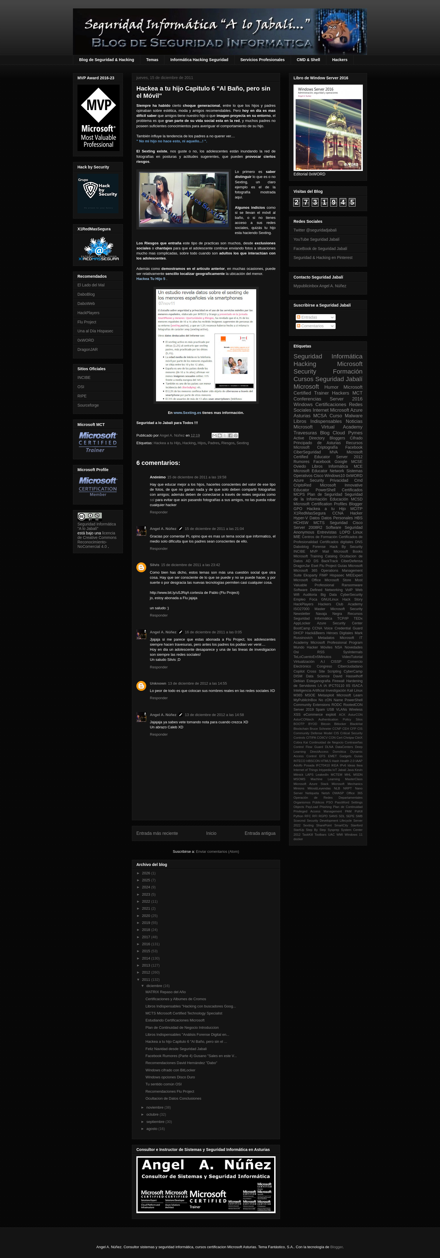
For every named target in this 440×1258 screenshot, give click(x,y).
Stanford (357, 825)
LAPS (310, 774)
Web (359, 590)
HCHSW (301, 522)
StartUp (299, 829)
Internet (321, 410)
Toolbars (320, 834)
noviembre (155, 1107)
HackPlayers (88, 313)
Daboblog (301, 547)
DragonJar (302, 566)
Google (340, 461)
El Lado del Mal (91, 285)
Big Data (328, 595)
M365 (298, 695)
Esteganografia (319, 681)
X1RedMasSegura (310, 513)
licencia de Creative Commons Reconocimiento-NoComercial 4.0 (96, 540)
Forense (319, 547)
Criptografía (327, 447)
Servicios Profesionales (262, 59)
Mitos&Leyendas (319, 788)
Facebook (354, 447)
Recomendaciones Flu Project (169, 1091)
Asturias (302, 415)
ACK (342, 714)
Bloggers (337, 438)
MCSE (357, 461)
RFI (314, 816)
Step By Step (316, 829)
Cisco (319, 475)
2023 (146, 894)
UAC (331, 834)
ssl (152, 500)
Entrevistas (326, 532)
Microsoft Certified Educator (328, 454)
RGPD (322, 816)
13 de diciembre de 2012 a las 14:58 (214, 715)
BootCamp (302, 628)
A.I (322, 662)
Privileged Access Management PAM (323, 811)
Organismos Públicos (309, 802)
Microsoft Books (348, 551)
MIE (297, 536)
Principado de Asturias (317, 443)
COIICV (322, 737)
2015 (146, 951)
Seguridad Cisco (346, 522)
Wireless (356, 710)
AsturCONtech (304, 719)
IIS (348, 686)
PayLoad (312, 806)
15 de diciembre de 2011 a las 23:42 (190, 565)
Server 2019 (304, 710)
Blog (325, 432)
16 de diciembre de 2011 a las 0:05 (213, 632)
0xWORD (85, 340)
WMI (339, 834)
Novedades (354, 647)
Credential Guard (349, 628)
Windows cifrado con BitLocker (170, 1070)
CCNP (337, 728)
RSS (321, 652)
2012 (146, 972)
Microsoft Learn (350, 695)
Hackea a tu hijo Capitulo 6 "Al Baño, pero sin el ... (186, 1041)
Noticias (354, 421)
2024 (146, 887)
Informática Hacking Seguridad (199, 59)
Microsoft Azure (346, 410)
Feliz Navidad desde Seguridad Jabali (176, 1049)
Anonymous (304, 532)
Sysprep (333, 829)
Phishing (326, 806)
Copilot (299, 671)
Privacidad (339, 480)
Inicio (211, 833)
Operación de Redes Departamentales (328, 797)
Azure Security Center (340, 623)
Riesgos (228, 443)
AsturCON (355, 714)
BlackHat (356, 724)
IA (325, 686)
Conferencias (307, 399)
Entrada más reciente (157, 833)
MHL (348, 774)
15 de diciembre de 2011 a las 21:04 (214, 529)
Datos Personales (337, 518)
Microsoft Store (338, 580)
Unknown (158, 683)
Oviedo (300, 466)
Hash (335, 761)
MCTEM (336, 774)
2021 (146, 908)
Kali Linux (355, 690)
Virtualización (304, 662)
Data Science (317, 676)
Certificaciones (330, 404)
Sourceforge (88, 405)
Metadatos (326, 638)
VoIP (349, 590)
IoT (335, 770)
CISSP (336, 662)
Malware (354, 415)
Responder (159, 512)
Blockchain (301, 728)
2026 (146, 873)
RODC (336, 705)
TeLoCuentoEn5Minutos (312, 657)
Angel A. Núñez (172, 435)
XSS (297, 715)
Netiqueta (312, 793)
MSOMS (299, 779)
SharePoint (324, 825)
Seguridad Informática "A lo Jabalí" (96, 526)
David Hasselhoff (348, 676)
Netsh (326, 793)
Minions (299, 788)
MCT (357, 393)
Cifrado (356, 438)
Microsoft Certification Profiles (320, 504)
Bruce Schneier (320, 728)
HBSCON (313, 761)
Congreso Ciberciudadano (340, 666)
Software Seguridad (344, 527)
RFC (307, 816)
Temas (152, 59)
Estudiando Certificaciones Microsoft (174, 1020)
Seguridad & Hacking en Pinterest (323, 257)
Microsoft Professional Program (337, 643)
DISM (298, 676)
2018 (146, 930)
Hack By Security (346, 547)
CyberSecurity (351, 595)
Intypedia (325, 770)
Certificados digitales (336, 542)
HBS (358, 518)
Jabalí (342, 770)
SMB (359, 816)
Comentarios (310, 326)
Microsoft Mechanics (347, 784)
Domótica (339, 751)
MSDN (358, 774)
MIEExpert (354, 575)
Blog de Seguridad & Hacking (106, 59)
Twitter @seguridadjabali (315, 230)
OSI (80, 386)
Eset (314, 566)
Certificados (352, 490)
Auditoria (310, 595)
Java (350, 770)
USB (330, 710)
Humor (331, 387)
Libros (317, 466)
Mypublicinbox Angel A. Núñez (320, 286)
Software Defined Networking (318, 590)
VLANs (341, 710)
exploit (331, 715)
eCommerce (313, 715)
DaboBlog (86, 294)
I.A (320, 686)
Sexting (243, 443)
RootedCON (353, 705)
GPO (298, 508)
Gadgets (345, 756)
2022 (146, 901)
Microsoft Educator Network (319, 471)
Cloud (339, 432)
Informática (338, 466)
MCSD (357, 499)
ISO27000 (302, 609)
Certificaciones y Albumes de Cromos (175, 999)
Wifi (296, 595)
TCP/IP (343, 618)
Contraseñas (354, 742)
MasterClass (354, 779)
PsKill (359, 811)
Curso (335, 415)
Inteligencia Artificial (309, 690)
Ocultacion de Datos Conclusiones (173, 1098)
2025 (146, 880)
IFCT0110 (336, 686)
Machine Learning (325, 779)
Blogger (356, 504)
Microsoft (306, 386)
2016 (146, 944)
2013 (146, 965)
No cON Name (330, 700)
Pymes (355, 432)
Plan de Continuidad (348, 806)
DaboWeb (86, 303)
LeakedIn (322, 774)
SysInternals (353, 652)
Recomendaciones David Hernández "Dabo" (181, 1063)
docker (298, 839)
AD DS (312, 561)
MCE (358, 466)
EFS (322, 756)
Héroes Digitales (339, 633)
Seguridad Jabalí (339, 379)
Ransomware (352, 585)
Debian (299, 681)
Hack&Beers (315, 633)
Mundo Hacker (306, 647)
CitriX (359, 737)
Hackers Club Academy (340, 604)
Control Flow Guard (308, 747)
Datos (315, 518)
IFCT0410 (323, 765)
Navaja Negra (329, 614)
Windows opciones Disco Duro (170, 1077)
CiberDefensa (352, 561)
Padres (213, 443)
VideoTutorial (352, 657)
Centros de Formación (320, 537)
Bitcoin (326, 724)
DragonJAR (87, 349)
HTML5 (326, 761)
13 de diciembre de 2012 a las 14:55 (197, 683)
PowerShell (326, 490)
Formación (348, 371)
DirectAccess (319, 751)
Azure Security (309, 480)
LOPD (345, 532)
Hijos (202, 443)
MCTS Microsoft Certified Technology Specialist (183, 1013)
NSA (338, 647)
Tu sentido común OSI (163, 1084)
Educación (339, 499)
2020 (146, 916)
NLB (337, 788)
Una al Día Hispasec (95, 331)
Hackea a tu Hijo (166, 443)
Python (298, 816)
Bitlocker (340, 724)
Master (320, 609)
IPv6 (343, 765)
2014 (146, 958)
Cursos (303, 379)
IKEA (335, 765)
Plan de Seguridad (324, 494)
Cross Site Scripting (324, 671)
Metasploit (326, 695)
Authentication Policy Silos (340, 719)
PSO (329, 802)
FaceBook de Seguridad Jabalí (320, 248)
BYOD (312, 724)
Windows (303, 404)
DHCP (299, 633)
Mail (325, 551)
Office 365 (355, 793)
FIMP (323, 575)
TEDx (358, 618)
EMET (332, 756)
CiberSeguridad (307, 452)
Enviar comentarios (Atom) (217, 851)
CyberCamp (353, 671)
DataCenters (344, 747)
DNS (359, 542)
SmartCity (341, 825)
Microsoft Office (307, 580)
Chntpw (348, 737)
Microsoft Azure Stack (311, 784)
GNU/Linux (330, 599)
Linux (358, 532)
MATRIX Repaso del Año (165, 992)
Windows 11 (354, 834)
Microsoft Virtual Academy (328, 427)
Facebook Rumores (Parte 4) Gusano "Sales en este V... (191, 1056)
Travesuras (305, 432)
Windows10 (335, 475)
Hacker (356, 513)
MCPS (299, 494)
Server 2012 (349, 457)
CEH (345, 728)
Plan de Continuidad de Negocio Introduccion (182, 1027)
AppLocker (302, 623)
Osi (296, 652)
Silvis (154, 565)
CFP (353, 728)
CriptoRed (302, 485)
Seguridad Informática (328, 356)
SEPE (350, 816)
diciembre (154, 986)
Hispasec (337, 575)
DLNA (329, 747)
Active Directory (309, 438)
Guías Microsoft (350, 566)
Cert (339, 737)
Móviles (326, 647)
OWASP (338, 793)
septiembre (156, 1122)
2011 (146, 979)
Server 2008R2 (308, 527)
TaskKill (307, 834)
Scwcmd (299, 820)
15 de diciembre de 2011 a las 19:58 (196, 477)
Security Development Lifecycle (329, 820)
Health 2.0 (347, 761)
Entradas (307, 317)
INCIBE (84, 377)
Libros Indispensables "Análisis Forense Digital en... (187, 1034)
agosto (152, 1129)
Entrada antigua (260, 833)
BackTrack (329, 561)
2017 (146, 937)
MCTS (319, 522)
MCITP (356, 508)
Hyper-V (301, 518)
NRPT (347, 788)
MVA (334, 452)
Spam (320, 710)
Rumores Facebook (312, 461)
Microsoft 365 (305, 571)
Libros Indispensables (318, 421)
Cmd (358, 480)
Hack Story (352, 599)
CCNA (337, 513)
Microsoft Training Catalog (315, 556)
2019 (146, 923)
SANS (333, 816)
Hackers (340, 59)
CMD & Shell (308, 59)
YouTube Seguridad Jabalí (317, 239)
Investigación (336, 690)
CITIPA (311, 737)
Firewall (338, 681)
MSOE (310, 695)
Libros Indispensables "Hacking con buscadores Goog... (190, 1006)
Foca (313, 599)
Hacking (189, 443)
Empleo (300, 599)
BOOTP (299, 724)
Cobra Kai (301, 742)
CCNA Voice (322, 628)
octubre (153, 1114)
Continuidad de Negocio (326, 742)
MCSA (320, 415)
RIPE (82, 396)
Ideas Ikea (355, 765)
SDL (342, 816)
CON (332, 737)
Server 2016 (346, 399)
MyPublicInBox (305, 700)
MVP (314, 551)
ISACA (357, 686)
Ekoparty (310, 575)
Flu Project (86, 322)
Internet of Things (306, 770)
